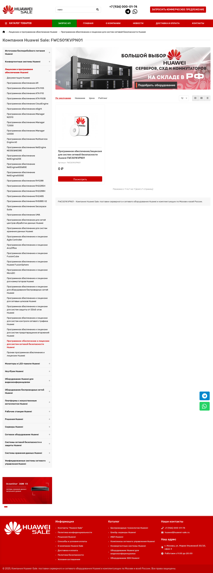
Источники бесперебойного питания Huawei (28, 52)
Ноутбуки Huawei (28, 371)
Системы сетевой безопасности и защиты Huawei (28, 444)
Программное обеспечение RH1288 (25, 180)
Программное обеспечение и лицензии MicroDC (27, 271)
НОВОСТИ (138, 23)
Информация (64, 521)
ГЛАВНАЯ (88, 23)
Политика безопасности (71, 555)
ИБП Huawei (116, 537)
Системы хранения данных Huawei (28, 453)
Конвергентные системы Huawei (28, 61)
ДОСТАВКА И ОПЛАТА (168, 23)
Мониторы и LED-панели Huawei (28, 363)
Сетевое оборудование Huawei (28, 434)
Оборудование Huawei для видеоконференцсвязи (28, 381)
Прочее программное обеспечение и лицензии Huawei (26, 354)
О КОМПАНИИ (113, 23)
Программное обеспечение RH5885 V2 (27, 201)
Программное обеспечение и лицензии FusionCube (27, 255)
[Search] (78, 10)
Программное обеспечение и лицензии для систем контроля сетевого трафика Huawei (27, 321)
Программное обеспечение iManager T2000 (26, 124)
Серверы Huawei (28, 427)
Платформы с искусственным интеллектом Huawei (28, 402)
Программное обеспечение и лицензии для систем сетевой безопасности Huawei (103, 32)
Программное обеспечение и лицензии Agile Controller (27, 238)
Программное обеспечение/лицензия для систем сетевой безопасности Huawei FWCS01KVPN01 (80, 154)
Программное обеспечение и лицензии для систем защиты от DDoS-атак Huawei (27, 309)
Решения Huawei (28, 419)
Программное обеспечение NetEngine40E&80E (21, 165)
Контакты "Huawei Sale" (70, 528)
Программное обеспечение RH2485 (25, 196)
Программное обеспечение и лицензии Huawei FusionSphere (27, 263)
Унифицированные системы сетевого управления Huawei (28, 462)
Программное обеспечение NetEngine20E (21, 157)
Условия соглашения (69, 559)
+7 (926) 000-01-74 (175, 528)
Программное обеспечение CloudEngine (27, 103)
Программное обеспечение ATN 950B (26, 98)
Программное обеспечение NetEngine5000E (21, 174)
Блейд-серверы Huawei (123, 532)
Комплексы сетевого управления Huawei (132, 541)
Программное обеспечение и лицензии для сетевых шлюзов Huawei (27, 300)
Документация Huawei (18, 78)
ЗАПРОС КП (64, 23)
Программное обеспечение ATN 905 (25, 88)
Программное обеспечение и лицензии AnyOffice (27, 246)
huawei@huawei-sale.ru (177, 532)
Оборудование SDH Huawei (124, 558)
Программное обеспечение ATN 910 (25, 93)
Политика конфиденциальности (75, 532)
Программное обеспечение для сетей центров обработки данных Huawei (26, 221)
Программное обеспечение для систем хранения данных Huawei (27, 230)
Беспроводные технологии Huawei (129, 528)
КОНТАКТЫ (198, 23)
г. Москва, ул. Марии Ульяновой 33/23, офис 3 (185, 547)
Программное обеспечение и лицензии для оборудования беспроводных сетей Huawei (27, 289)
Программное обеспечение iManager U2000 (26, 132)
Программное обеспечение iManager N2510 (26, 115)
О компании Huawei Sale (70, 546)
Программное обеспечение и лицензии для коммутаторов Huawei (27, 280)
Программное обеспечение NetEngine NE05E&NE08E (26, 149)
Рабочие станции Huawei (28, 411)
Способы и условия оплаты (72, 541)
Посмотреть (80, 179)
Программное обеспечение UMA (23, 214)
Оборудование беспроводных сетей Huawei (28, 391)
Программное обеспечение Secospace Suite (26, 208)
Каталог (113, 521)
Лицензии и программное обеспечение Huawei (33, 32)
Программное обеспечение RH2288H (26, 191)
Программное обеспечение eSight (24, 109)
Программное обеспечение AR (22, 83)
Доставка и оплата (68, 550)
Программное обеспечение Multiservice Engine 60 (27, 140)
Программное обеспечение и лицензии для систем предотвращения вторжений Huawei (28, 332)
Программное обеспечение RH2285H (26, 186)
